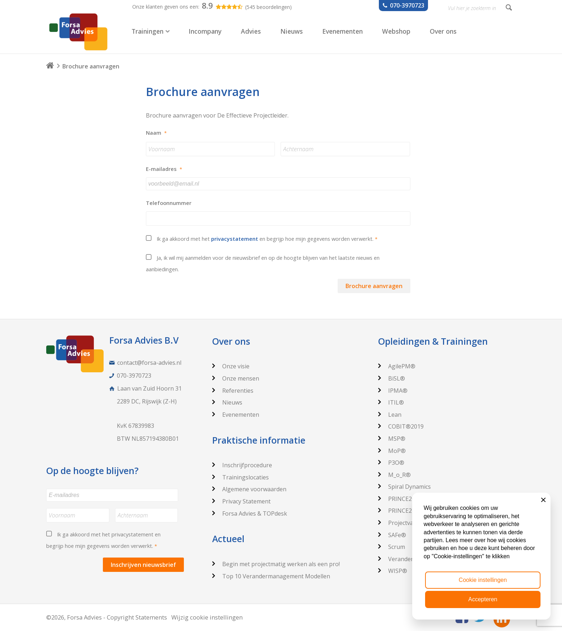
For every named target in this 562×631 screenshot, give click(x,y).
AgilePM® (396, 366)
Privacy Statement (241, 501)
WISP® (392, 571)
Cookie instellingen (483, 580)
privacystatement (234, 238)
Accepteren (482, 599)
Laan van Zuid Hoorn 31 (149, 388)
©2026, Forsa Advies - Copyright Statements (106, 617)
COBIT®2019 (401, 426)
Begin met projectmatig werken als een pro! (276, 564)
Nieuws (227, 402)
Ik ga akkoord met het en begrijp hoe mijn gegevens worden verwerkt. (267, 238)
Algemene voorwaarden (249, 489)
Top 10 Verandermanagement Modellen (271, 576)
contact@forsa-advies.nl (149, 363)
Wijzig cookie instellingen (207, 617)
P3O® (391, 463)
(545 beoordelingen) (268, 7)
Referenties (232, 391)
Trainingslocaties (240, 477)
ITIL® (391, 402)
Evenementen (235, 415)
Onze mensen (235, 378)
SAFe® (392, 535)
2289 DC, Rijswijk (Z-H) (147, 401)
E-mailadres (164, 169)
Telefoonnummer (168, 203)
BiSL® (391, 378)
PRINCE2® (397, 499)
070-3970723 (134, 375)
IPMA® (393, 391)
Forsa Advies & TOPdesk (249, 513)
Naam (156, 132)
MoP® (392, 451)
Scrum (391, 547)
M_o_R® (394, 475)
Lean (389, 415)
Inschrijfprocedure (242, 465)
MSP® (391, 439)
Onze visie (230, 366)
